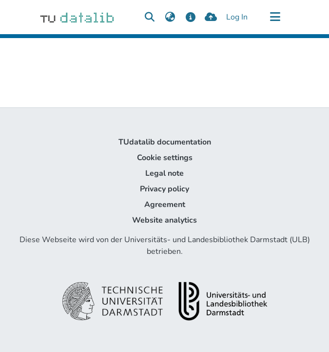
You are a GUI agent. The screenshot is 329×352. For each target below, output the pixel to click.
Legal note (164, 173)
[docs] (191, 17)
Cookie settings (165, 157)
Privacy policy (164, 189)
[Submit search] (150, 17)
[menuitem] (170, 17)
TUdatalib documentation (164, 142)
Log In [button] (237, 17)
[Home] (77, 17)
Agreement (164, 204)
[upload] (211, 17)
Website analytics (164, 220)
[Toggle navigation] (275, 17)
